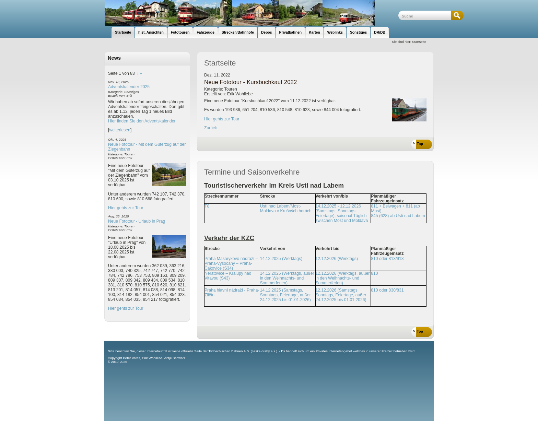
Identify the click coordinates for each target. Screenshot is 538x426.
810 (374, 273)
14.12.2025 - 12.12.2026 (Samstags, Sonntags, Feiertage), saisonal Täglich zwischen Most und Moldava (342, 213)
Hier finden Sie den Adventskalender (142, 121)
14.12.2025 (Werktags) (281, 258)
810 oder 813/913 (387, 258)
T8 (206, 206)
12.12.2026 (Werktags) (337, 258)
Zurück (210, 128)
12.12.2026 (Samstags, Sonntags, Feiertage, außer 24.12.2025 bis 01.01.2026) (341, 295)
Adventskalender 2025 (129, 86)
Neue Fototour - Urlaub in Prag (136, 221)
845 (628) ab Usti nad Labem (398, 215)
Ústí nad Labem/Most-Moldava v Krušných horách (286, 208)
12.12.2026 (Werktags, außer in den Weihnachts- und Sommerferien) (343, 278)
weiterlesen (119, 130)
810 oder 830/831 (387, 290)
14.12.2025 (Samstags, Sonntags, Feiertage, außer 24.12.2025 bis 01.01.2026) (285, 295)
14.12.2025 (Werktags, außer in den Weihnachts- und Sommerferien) (287, 278)
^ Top (418, 144)
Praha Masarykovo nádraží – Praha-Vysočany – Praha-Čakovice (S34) (231, 263)
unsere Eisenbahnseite (251, 13)
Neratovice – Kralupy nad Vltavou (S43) (228, 276)
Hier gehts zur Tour (125, 207)
